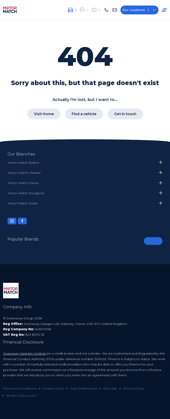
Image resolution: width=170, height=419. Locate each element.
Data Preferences (83, 388)
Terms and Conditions (20, 388)
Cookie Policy (53, 388)
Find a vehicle (84, 114)
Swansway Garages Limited (24, 353)
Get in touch (125, 114)
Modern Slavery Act (21, 395)
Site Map (110, 388)
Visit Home (44, 114)
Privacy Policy (133, 388)
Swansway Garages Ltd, (41, 324)
